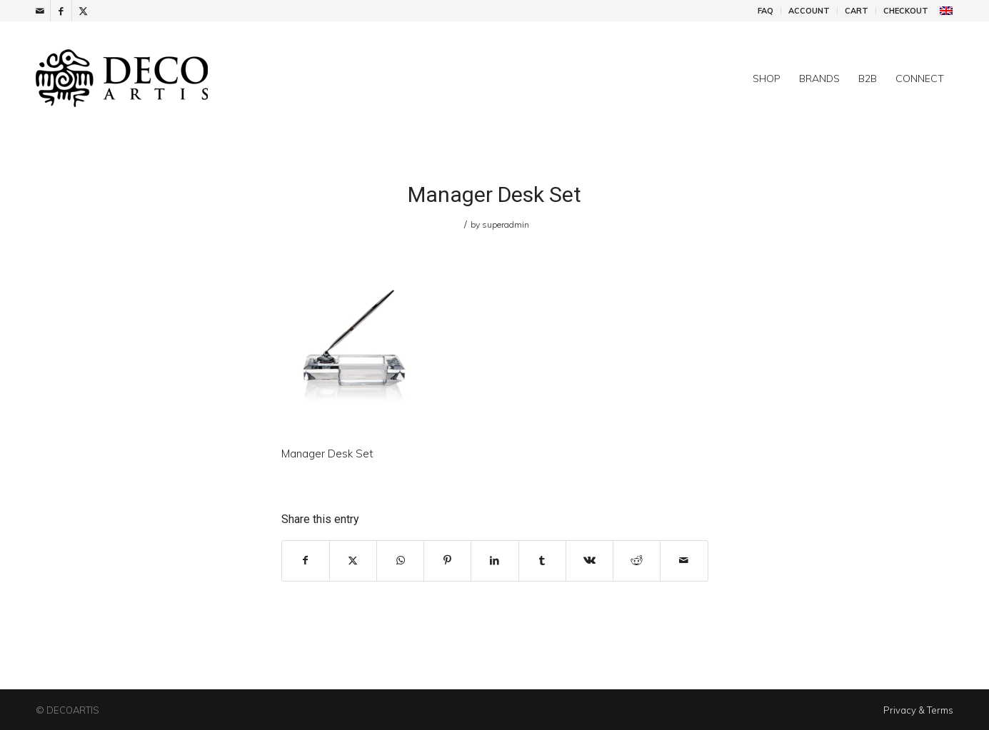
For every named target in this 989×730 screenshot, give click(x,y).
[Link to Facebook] (61, 10)
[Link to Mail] (39, 10)
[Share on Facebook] (305, 560)
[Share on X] (353, 560)
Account (809, 11)
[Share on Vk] (589, 560)
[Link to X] (83, 10)
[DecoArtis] (157, 78)
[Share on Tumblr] (542, 560)
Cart (856, 11)
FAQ (765, 11)
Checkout (905, 11)
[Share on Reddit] (636, 560)
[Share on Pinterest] (447, 560)
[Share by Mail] (684, 560)
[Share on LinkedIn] (494, 560)
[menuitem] (765, 10)
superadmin (505, 224)
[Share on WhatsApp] (400, 560)
